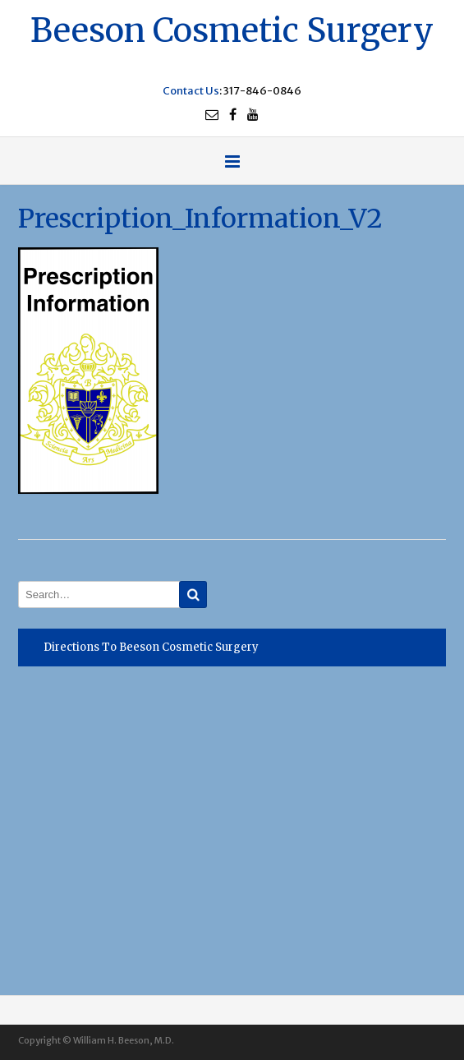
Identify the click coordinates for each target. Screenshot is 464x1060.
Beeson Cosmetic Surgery (232, 28)
